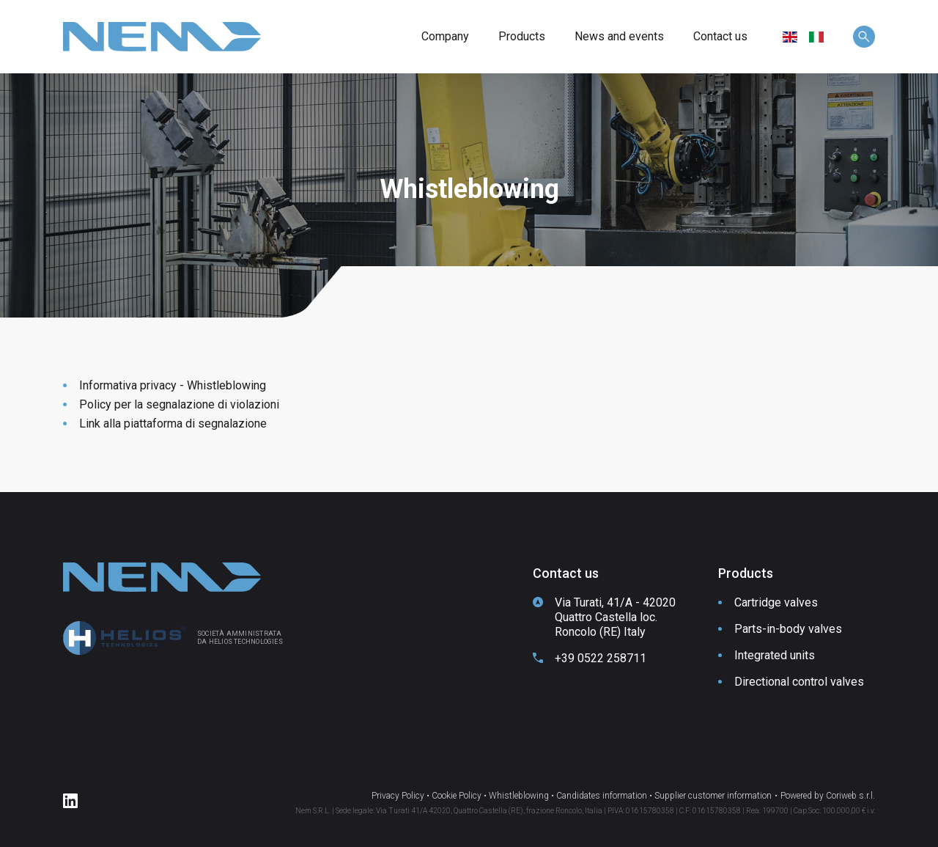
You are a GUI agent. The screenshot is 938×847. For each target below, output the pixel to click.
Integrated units (774, 655)
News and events (619, 36)
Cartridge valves (776, 602)
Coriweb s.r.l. (850, 796)
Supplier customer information (713, 796)
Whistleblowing (519, 796)
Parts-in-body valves (788, 629)
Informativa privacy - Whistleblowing (172, 385)
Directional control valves (799, 682)
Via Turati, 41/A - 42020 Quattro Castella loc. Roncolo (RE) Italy (615, 617)
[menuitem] (790, 37)
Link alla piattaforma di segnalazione (173, 423)
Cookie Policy (456, 796)
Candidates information (601, 796)
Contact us (720, 36)
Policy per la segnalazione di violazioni (179, 404)
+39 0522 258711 (600, 658)
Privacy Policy (398, 796)
